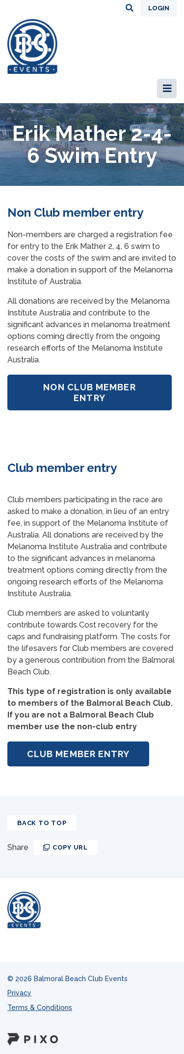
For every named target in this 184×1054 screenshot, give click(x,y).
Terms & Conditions (39, 1007)
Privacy (19, 993)
